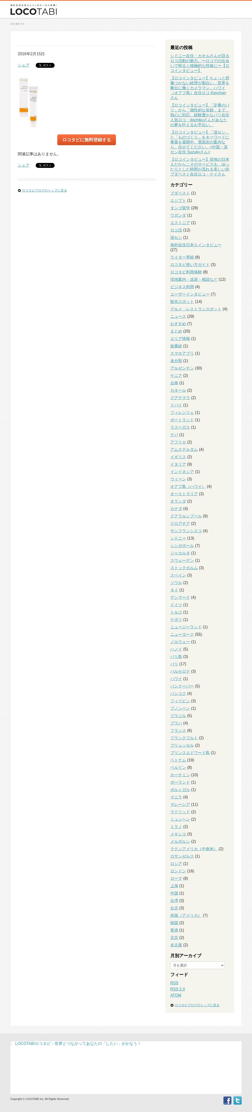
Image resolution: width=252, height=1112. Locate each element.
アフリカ (178, 442)
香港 (174, 930)
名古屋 (176, 945)
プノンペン (180, 708)
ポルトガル (180, 790)
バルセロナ (180, 671)
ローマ (176, 878)
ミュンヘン (180, 819)
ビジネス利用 (182, 287)
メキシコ (178, 834)
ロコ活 (176, 230)
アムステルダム (184, 449)
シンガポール (182, 546)
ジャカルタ (180, 553)
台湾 (174, 901)
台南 (174, 383)
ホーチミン (180, 775)
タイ (174, 590)
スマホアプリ (182, 353)
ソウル (176, 583)
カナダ (176, 509)
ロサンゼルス (182, 856)
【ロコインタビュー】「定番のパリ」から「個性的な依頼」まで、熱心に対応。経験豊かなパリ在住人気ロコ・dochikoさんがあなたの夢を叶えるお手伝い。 (199, 115)
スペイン (178, 575)
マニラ (176, 797)
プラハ (176, 723)
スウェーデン (182, 560)
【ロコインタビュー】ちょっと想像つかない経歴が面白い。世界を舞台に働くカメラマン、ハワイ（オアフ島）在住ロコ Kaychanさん (199, 88)
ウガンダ (178, 215)
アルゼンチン (182, 368)
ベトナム (178, 760)
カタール (178, 390)
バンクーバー (182, 686)
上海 (174, 886)
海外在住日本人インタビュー (195, 245)
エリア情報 (180, 338)
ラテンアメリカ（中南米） (194, 849)
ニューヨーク (182, 634)
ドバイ (176, 405)
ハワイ (176, 679)
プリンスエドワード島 (190, 753)
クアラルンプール (186, 516)
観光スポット (182, 302)
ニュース (178, 316)
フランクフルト (184, 738)
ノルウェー (180, 642)
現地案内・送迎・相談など (194, 279)
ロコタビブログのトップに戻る (44, 190)
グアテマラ (180, 398)
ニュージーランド (186, 627)
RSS (174, 983)
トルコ (176, 612)
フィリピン (180, 701)
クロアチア (180, 523)
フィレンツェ (182, 412)
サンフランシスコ (186, 531)
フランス (178, 730)
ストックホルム (184, 568)
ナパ (174, 435)
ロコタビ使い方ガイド (190, 265)
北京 (174, 937)
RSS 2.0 (177, 989)
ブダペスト (180, 193)
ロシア (176, 864)
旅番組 (176, 346)
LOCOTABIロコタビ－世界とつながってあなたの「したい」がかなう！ (78, 1043)
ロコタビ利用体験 (186, 272)
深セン (176, 237)
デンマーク (180, 597)
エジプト (178, 200)
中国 (174, 893)
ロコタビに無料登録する (86, 139)
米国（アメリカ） (186, 915)
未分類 (176, 361)
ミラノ (176, 827)
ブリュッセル (182, 745)
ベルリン (178, 767)
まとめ (176, 331)
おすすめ (178, 324)
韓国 (174, 923)
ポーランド (180, 782)
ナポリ (176, 620)
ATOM (175, 995)
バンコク (178, 693)
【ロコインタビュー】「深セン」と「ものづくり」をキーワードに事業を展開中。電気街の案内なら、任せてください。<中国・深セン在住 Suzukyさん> (199, 142)
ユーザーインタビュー (190, 294)
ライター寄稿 (182, 257)
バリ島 (176, 656)
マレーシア (180, 804)
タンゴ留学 (180, 208)
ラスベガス (180, 427)
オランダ (178, 501)
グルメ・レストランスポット (195, 309)
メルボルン (180, 841)
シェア (24, 65)
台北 (174, 908)
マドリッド (180, 812)
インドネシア (182, 472)
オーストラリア (184, 494)
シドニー (178, 538)
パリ (174, 664)
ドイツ (176, 605)
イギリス (178, 457)
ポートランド (182, 420)
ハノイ (176, 649)
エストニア (180, 223)
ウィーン (178, 479)
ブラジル (178, 716)
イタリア (178, 464)
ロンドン (178, 871)
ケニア (176, 375)
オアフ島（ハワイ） (188, 486)
